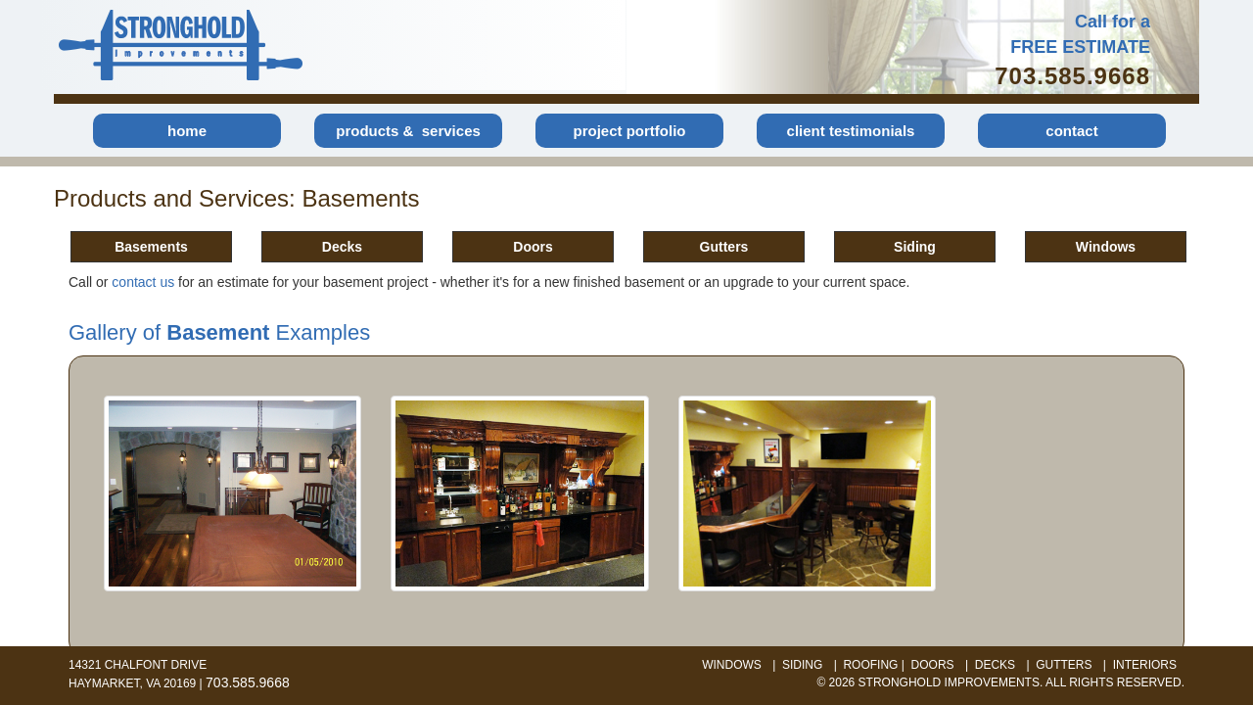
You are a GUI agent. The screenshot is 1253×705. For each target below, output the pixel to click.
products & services (408, 130)
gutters (1063, 665)
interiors (1145, 665)
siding (802, 665)
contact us (143, 282)
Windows (1106, 247)
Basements (151, 247)
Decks (342, 247)
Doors (532, 247)
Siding (915, 247)
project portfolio (630, 130)
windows (732, 665)
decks (995, 665)
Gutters (724, 247)
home (187, 130)
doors (932, 665)
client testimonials (851, 130)
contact (1071, 130)
